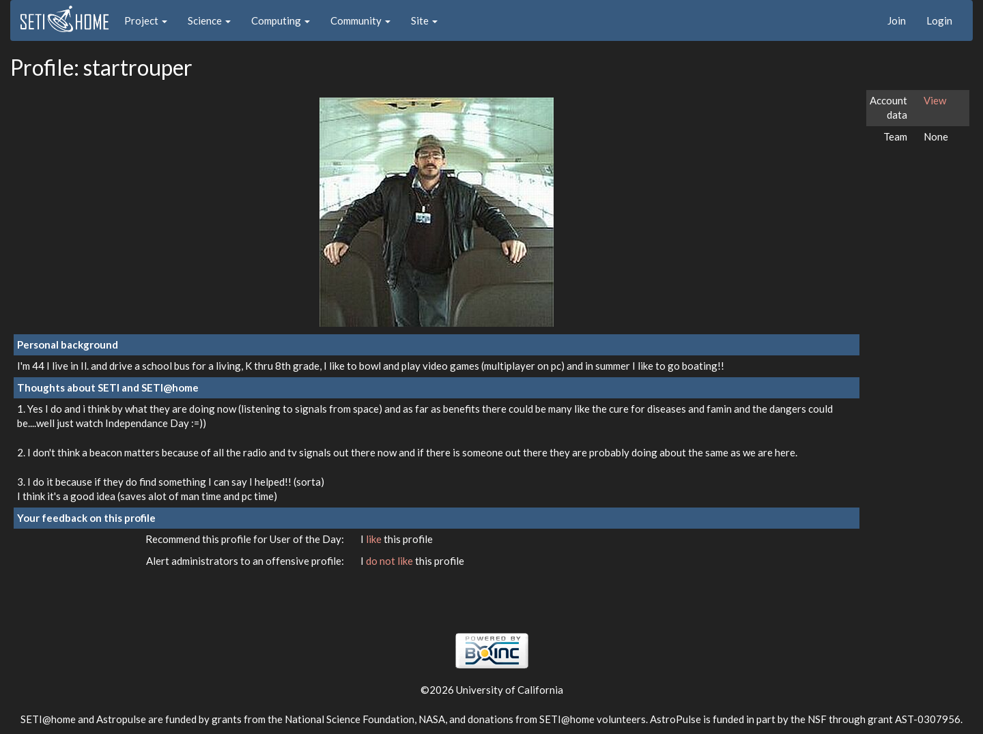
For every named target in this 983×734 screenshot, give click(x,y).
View (935, 100)
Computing (280, 20)
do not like (390, 561)
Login (939, 20)
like (375, 539)
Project (145, 20)
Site (424, 20)
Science (209, 20)
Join (896, 20)
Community (360, 20)
